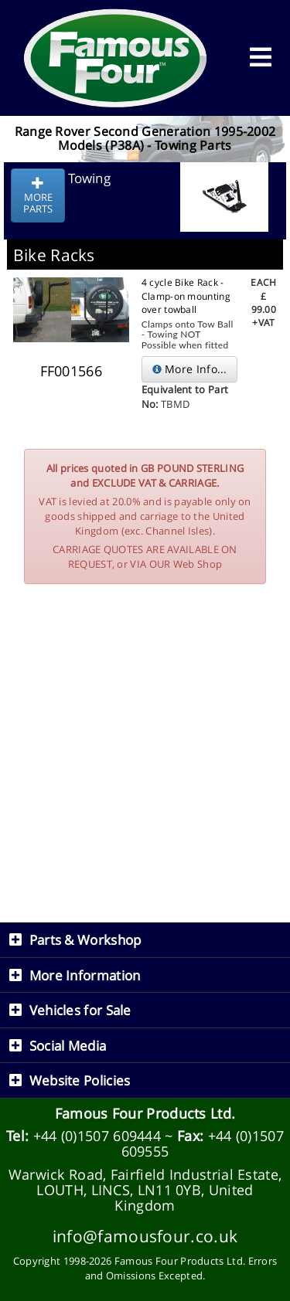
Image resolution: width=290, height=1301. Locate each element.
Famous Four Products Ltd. (145, 1113)
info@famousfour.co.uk (145, 1236)
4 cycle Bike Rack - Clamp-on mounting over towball (186, 295)
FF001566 (71, 371)
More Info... (189, 369)
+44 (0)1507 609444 (97, 1135)
